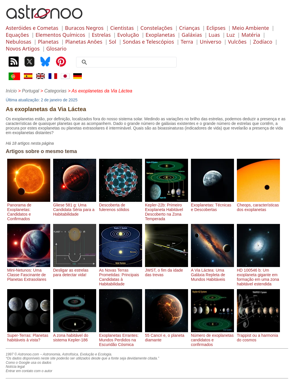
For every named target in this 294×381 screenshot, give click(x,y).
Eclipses (215, 27)
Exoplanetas (160, 34)
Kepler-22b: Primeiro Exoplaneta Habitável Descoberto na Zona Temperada (166, 209)
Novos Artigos (23, 48)
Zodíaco (262, 41)
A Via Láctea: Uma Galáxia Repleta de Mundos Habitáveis (212, 272)
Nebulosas (18, 41)
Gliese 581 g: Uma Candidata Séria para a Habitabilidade (74, 207)
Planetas (48, 41)
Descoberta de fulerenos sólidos (120, 205)
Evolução (128, 34)
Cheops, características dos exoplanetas (258, 205)
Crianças (189, 27)
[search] (128, 62)
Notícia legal (15, 367)
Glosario (56, 48)
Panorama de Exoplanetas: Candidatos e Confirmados (28, 209)
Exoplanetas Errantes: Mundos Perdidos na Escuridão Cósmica (120, 337)
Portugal (30, 90)
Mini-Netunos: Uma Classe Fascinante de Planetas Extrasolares (28, 272)
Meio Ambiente (250, 27)
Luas (214, 34)
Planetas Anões (83, 41)
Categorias (55, 90)
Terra (187, 41)
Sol (112, 41)
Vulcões (237, 41)
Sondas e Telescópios (148, 41)
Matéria (250, 34)
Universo (210, 41)
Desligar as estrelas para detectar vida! (74, 270)
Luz (231, 34)
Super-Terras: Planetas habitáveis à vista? (28, 335)
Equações (17, 34)
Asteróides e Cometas (32, 27)
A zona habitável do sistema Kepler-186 (74, 335)
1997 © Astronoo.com (22, 354)
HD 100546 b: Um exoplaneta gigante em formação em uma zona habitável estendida (258, 274)
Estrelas (101, 34)
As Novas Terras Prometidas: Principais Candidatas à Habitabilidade (120, 274)
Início (11, 90)
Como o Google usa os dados (28, 363)
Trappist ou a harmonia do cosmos (258, 335)
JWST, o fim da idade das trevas (166, 270)
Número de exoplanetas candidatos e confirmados (212, 337)
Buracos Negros (84, 27)
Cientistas (122, 27)
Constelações (156, 27)
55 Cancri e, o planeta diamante (166, 335)
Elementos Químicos (60, 34)
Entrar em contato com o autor (29, 371)
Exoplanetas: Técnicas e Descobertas (212, 205)
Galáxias (192, 34)
